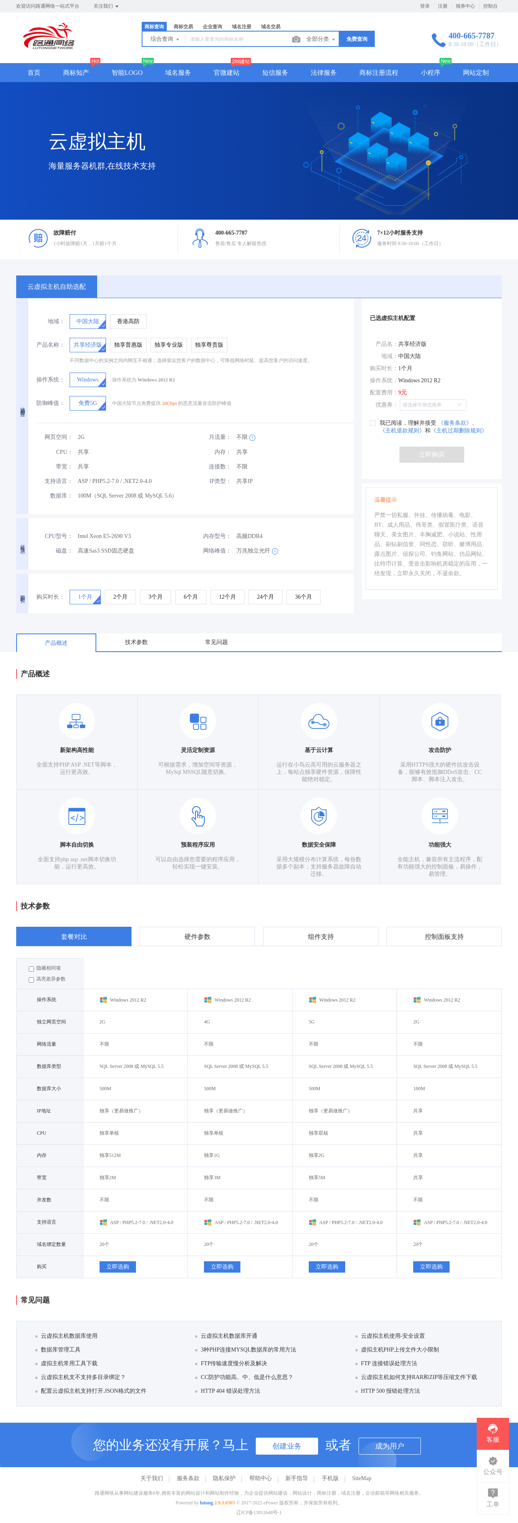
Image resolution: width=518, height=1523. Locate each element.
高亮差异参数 (47, 979)
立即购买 (432, 454)
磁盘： (64, 551)
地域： (56, 321)
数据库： (61, 496)
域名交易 (270, 27)
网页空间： (59, 437)
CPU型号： (59, 536)
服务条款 (188, 1478)
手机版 (330, 1478)
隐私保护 (224, 1478)
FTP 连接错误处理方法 (386, 1363)
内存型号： (217, 536)
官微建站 (227, 72)
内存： (222, 452)
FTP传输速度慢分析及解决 (231, 1363)
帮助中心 (260, 1478)
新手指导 (296, 1478)
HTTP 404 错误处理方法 (227, 1391)
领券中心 (465, 6)
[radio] (88, 321)
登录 (425, 6)
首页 (34, 72)
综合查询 (165, 39)
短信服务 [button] (275, 72)
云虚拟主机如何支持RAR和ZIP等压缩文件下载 (416, 1377)
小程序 (430, 72)
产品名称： (50, 345)
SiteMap (361, 1478)
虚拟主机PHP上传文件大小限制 (397, 1350)
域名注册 (241, 27)
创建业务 (286, 1446)
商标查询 (154, 27)
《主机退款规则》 (402, 431)
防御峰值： (50, 403)
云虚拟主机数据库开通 (226, 1336)
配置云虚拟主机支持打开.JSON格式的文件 (90, 1391)
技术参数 (136, 642)
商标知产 (76, 72)
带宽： (64, 467)
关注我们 (106, 6)
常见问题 (216, 642)
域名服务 (178, 72)
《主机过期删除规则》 (459, 431)
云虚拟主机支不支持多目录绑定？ (80, 1377)
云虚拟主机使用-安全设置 (390, 1336)
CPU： (64, 452)
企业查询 (212, 27)
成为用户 (389, 1446)
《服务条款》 (454, 423)
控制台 (490, 6)
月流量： (220, 437)
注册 (443, 6)
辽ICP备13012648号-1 (259, 1512)
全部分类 (321, 39)
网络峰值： (217, 551)
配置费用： (384, 393)
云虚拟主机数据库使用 (66, 1336)
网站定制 (476, 72)
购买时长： (50, 597)
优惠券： (387, 405)
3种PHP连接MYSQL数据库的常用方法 (245, 1350)
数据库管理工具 (58, 1350)
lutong (206, 1503)
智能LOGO (127, 72)
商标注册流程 (378, 72)
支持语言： (59, 481)
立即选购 (117, 1267)
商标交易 (183, 27)
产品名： (387, 344)
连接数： (220, 467)
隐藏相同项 (45, 968)
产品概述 (56, 643)
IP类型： (220, 481)
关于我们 (151, 1478)
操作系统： (50, 380)
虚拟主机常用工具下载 (66, 1363)
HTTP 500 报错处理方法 (387, 1391)
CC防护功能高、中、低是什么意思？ (244, 1377)
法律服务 (324, 72)
